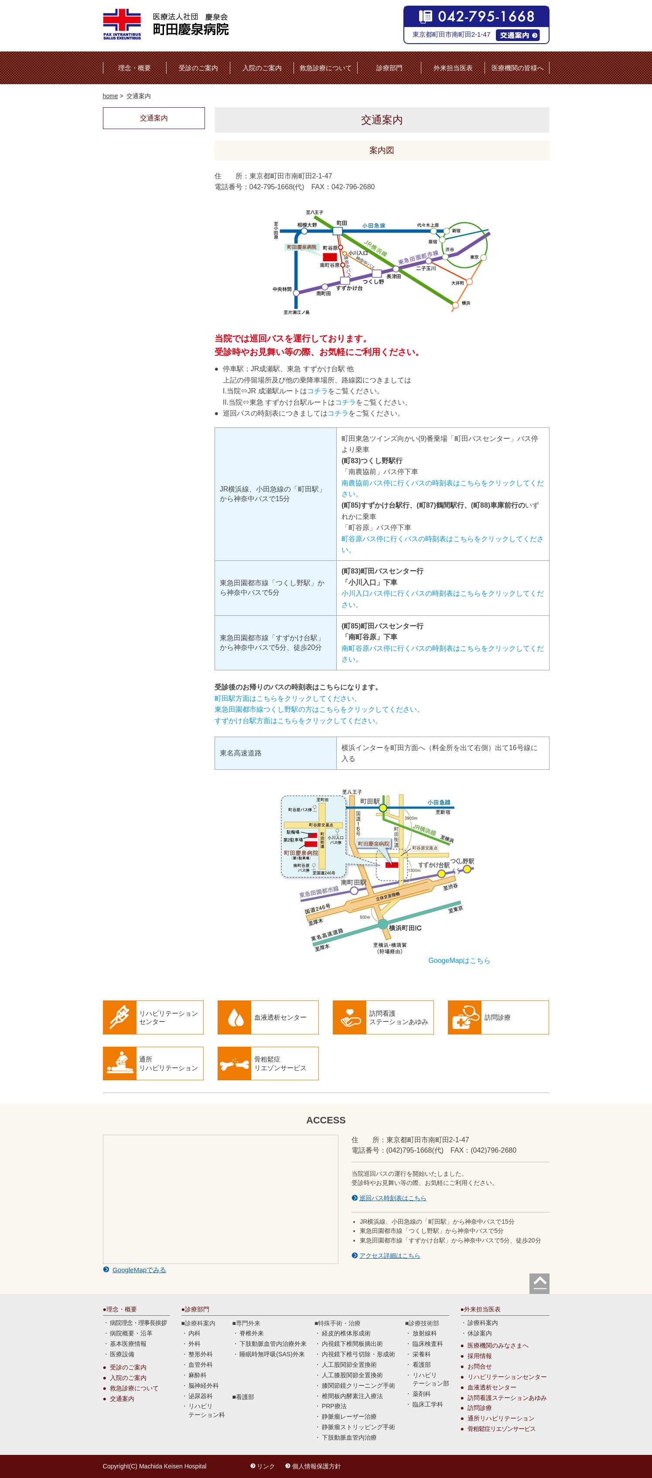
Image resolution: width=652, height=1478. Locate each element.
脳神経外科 (203, 1385)
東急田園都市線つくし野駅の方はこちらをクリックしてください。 (319, 709)
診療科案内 (483, 1322)
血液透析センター (492, 1387)
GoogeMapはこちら (459, 960)
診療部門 (389, 68)
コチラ (317, 391)
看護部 (245, 1396)
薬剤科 (422, 1393)
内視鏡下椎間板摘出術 (352, 1343)
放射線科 (425, 1333)
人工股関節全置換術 (349, 1364)
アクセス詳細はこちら (389, 1255)
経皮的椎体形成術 (346, 1333)
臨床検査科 (428, 1343)
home (110, 95)
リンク (266, 1466)
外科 (194, 1343)
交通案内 (122, 1398)
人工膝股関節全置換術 (352, 1375)
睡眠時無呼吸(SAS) (271, 1354)
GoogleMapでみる (139, 1269)
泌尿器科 (200, 1396)
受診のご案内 (198, 68)
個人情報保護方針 (316, 1466)
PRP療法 (334, 1406)
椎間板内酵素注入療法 (352, 1396)
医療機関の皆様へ (518, 68)
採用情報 (480, 1355)
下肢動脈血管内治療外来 (273, 1343)
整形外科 (200, 1354)
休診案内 (480, 1333)
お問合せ (480, 1366)
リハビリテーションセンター (507, 1376)
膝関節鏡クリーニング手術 (358, 1385)
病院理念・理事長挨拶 (138, 1322)
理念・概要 (134, 68)
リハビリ (206, 1411)
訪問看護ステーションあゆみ (507, 1397)
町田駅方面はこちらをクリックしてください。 (288, 698)
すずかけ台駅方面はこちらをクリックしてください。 (298, 720)
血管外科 (200, 1364)
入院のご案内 (262, 68)
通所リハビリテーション (501, 1418)
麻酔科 (197, 1375)
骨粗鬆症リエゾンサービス (502, 1428)
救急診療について (326, 68)
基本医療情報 (128, 1343)
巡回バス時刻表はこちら (393, 1198)
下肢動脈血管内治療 (349, 1437)
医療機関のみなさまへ (498, 1345)
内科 (194, 1333)
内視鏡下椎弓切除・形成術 (358, 1354)
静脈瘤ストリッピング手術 (358, 1426)
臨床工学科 (428, 1404)
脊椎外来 (251, 1333)
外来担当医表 (453, 68)
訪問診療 (480, 1407)
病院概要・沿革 (131, 1333)
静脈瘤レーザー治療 (349, 1416)
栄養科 (422, 1354)
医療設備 (122, 1354)
